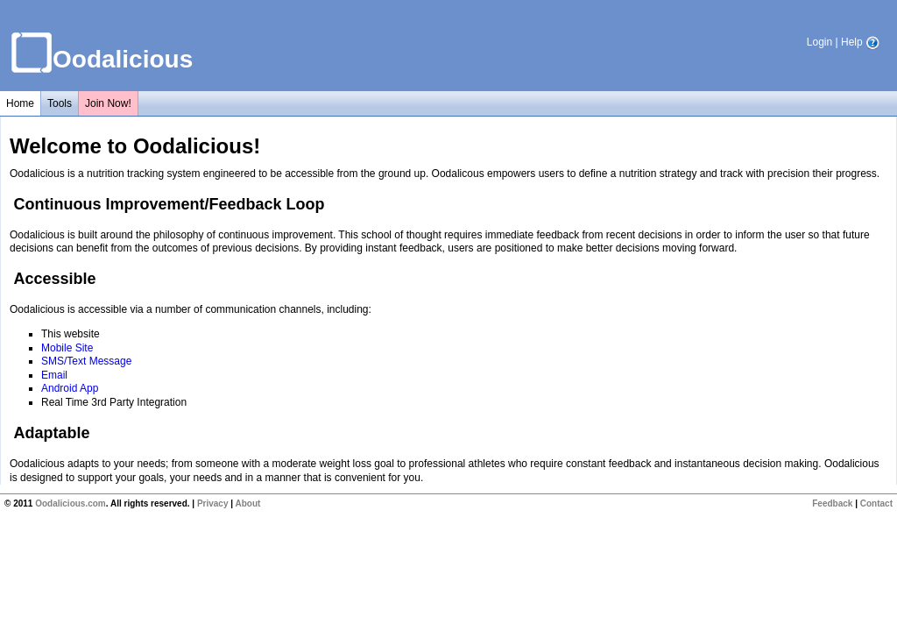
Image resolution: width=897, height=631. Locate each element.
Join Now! (108, 103)
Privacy (213, 503)
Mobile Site (67, 348)
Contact (876, 503)
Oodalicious (123, 59)
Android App (69, 388)
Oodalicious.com (70, 503)
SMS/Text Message (86, 361)
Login (819, 42)
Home (20, 103)
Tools (59, 103)
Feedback (832, 503)
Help (860, 42)
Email (54, 375)
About (247, 503)
